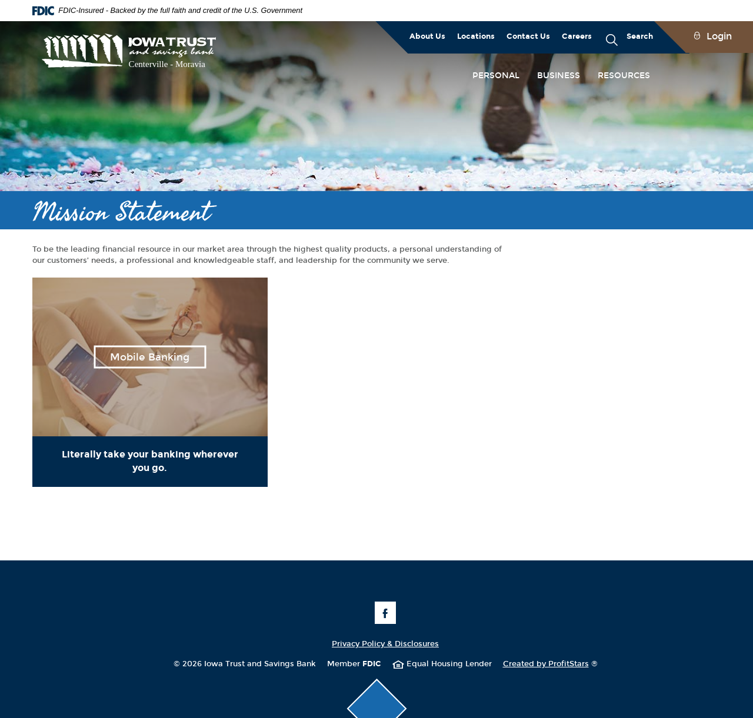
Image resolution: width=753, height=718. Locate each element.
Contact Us (528, 36)
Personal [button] (495, 76)
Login (719, 36)
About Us (427, 36)
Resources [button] (624, 76)
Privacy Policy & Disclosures (385, 644)
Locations (476, 36)
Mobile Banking (149, 357)
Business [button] (558, 76)
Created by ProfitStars (550, 664)
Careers (577, 36)
